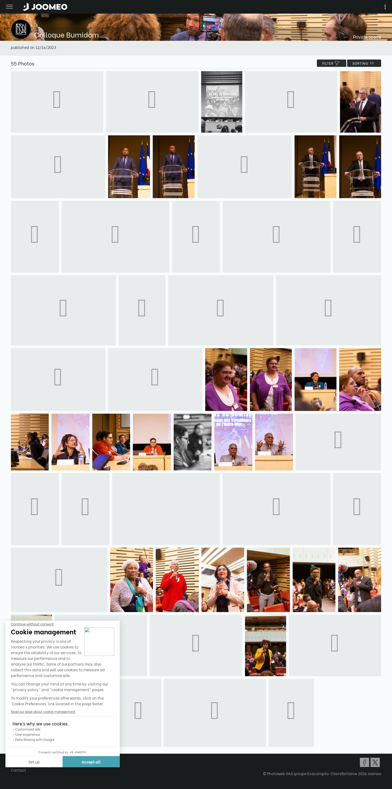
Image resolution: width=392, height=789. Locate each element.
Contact (18, 770)
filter (331, 63)
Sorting (364, 63)
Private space (367, 36)
